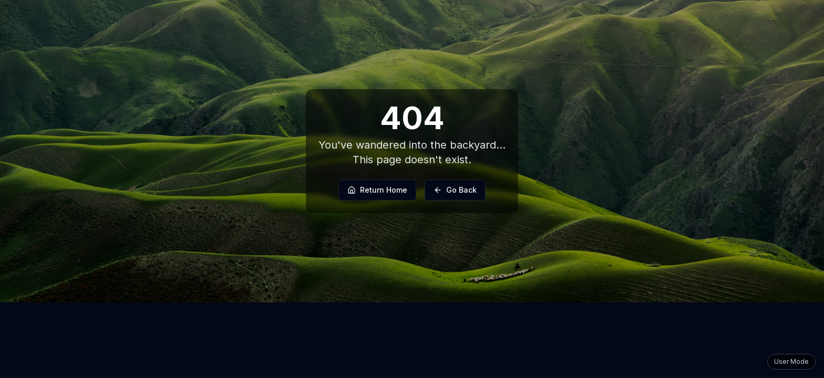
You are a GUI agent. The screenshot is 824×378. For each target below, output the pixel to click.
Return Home (377, 189)
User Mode (791, 361)
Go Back (455, 189)
